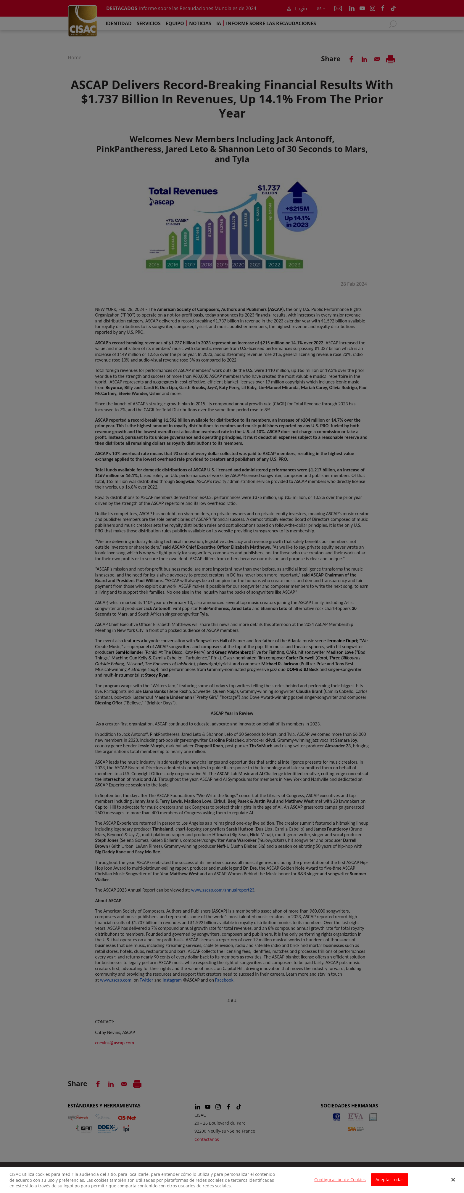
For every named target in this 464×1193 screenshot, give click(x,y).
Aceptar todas (390, 1183)
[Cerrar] (453, 1183)
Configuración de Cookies (339, 1183)
